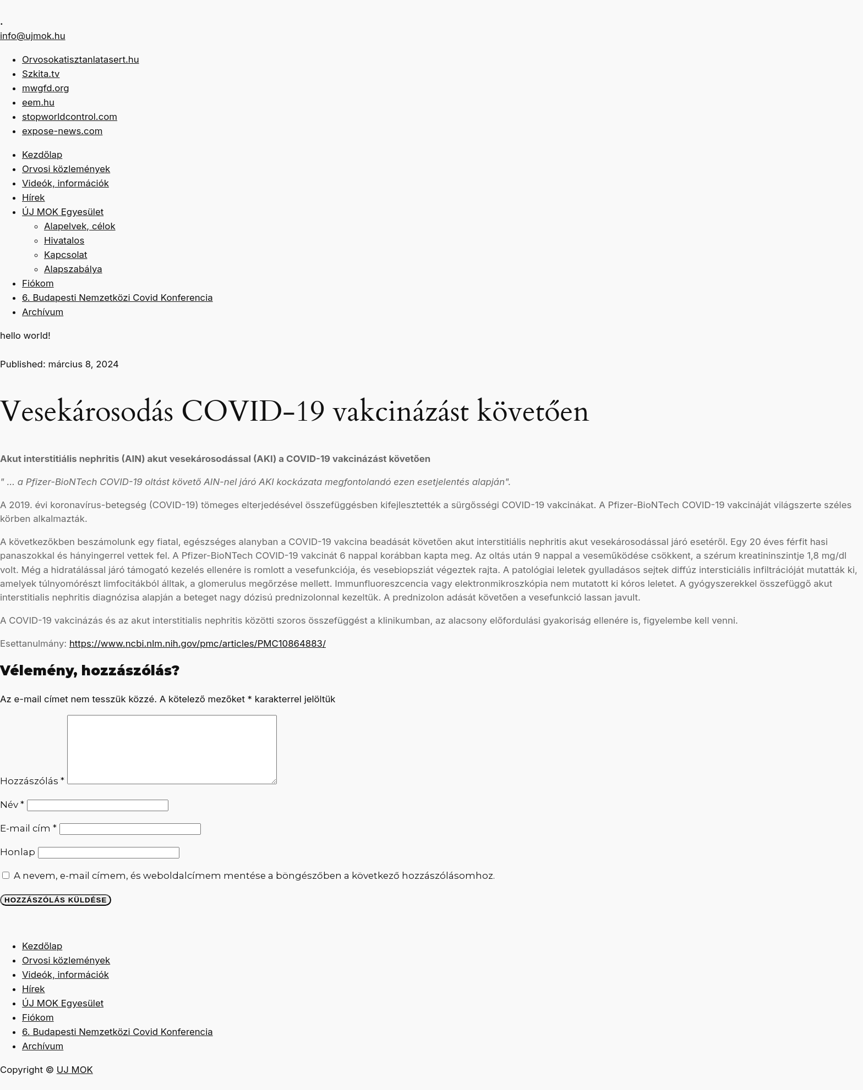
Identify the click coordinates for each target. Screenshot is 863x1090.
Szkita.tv (40, 73)
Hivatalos (64, 240)
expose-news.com (62, 130)
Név (12, 817)
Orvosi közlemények (66, 168)
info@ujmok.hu (32, 35)
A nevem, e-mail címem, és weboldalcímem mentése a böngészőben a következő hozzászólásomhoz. (254, 888)
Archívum (42, 311)
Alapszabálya (73, 268)
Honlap (17, 865)
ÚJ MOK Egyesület (62, 211)
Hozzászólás (32, 794)
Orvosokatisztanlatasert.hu (80, 59)
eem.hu (38, 102)
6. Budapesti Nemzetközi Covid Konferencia (117, 297)
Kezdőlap (42, 154)
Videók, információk (65, 183)
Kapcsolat (65, 254)
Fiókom (38, 283)
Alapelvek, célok (80, 226)
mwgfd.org (45, 87)
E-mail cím (28, 841)
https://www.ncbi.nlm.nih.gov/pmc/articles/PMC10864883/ (197, 643)
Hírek (33, 197)
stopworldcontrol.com (69, 116)
